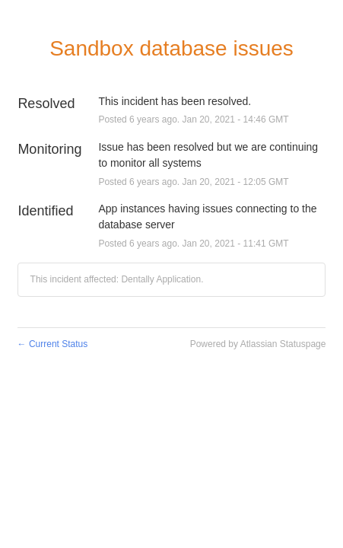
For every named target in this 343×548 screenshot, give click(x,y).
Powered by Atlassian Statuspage (258, 344)
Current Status (52, 344)
